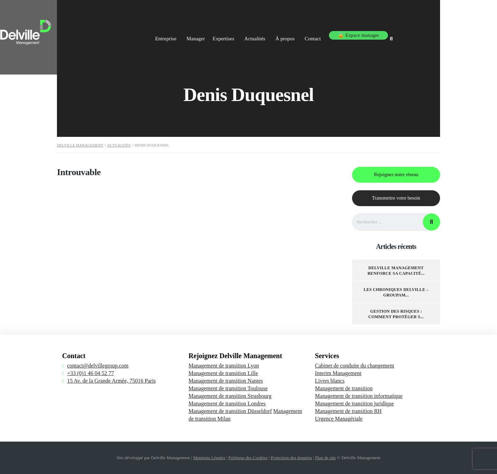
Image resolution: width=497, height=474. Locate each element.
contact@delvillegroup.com (97, 366)
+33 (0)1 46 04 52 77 (90, 373)
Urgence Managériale (339, 419)
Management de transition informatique (359, 396)
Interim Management (338, 373)
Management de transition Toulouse (227, 388)
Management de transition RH (348, 411)
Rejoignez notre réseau (396, 174)
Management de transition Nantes (225, 381)
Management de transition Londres (227, 403)
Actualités (289, 34)
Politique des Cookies (247, 457)
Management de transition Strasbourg (229, 396)
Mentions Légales (209, 457)
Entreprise (187, 34)
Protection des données (291, 457)
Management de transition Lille (223, 373)
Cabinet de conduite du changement (354, 366)
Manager (220, 34)
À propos (323, 34)
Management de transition (344, 388)
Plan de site (325, 457)
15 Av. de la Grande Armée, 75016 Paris (111, 381)
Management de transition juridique (354, 403)
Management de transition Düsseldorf (230, 411)
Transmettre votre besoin (396, 198)
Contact (355, 34)
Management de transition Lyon (223, 366)
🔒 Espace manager (399, 34)
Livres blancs (330, 381)
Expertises (254, 34)
